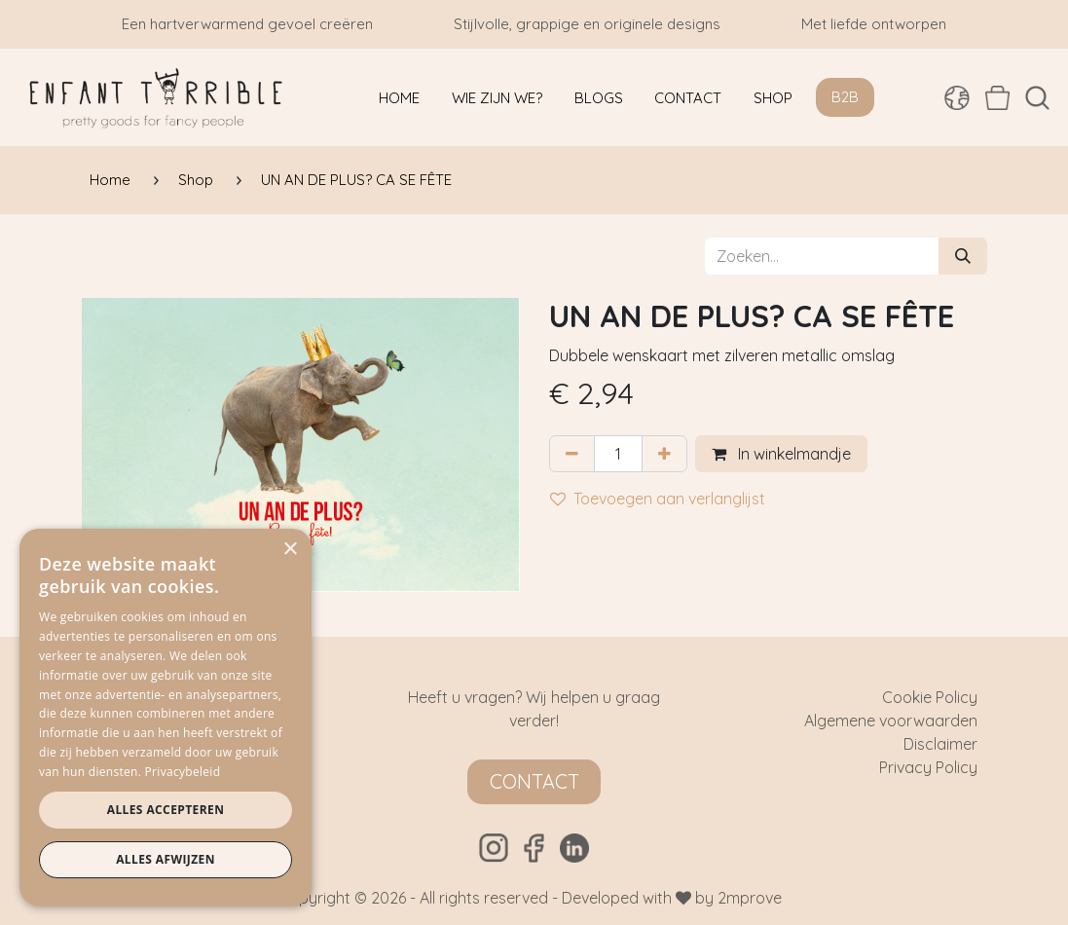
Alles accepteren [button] (166, 809)
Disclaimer (940, 744)
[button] (1037, 98)
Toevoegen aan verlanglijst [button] (657, 498)
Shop (195, 179)
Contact (534, 781)
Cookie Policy (929, 697)
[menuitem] (399, 98)
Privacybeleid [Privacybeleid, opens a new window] (183, 771)
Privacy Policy (928, 767)
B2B (845, 97)
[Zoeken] (963, 256)
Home (110, 179)
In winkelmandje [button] (781, 453)
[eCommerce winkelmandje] (997, 97)
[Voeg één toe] (664, 453)
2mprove (750, 897)
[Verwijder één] (572, 453)
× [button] (289, 549)
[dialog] (165, 717)
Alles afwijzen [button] (165, 859)
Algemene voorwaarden (890, 720)
